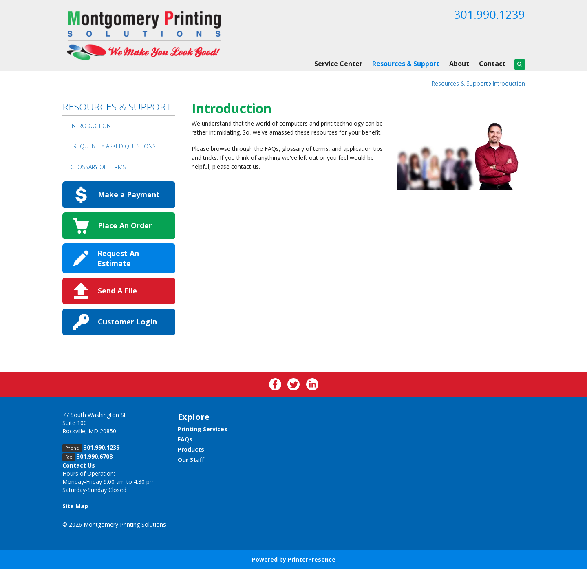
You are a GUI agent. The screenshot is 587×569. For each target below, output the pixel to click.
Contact (492, 63)
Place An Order (125, 225)
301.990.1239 (489, 14)
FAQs (185, 439)
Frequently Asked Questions (113, 146)
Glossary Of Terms (98, 167)
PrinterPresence (311, 559)
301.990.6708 (95, 456)
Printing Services (202, 429)
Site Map (75, 506)
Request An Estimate (118, 258)
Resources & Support (405, 63)
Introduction (509, 83)
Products (191, 449)
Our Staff (191, 459)
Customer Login (127, 321)
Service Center (338, 63)
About (459, 63)
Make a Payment (129, 194)
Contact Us (78, 465)
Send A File (117, 291)
